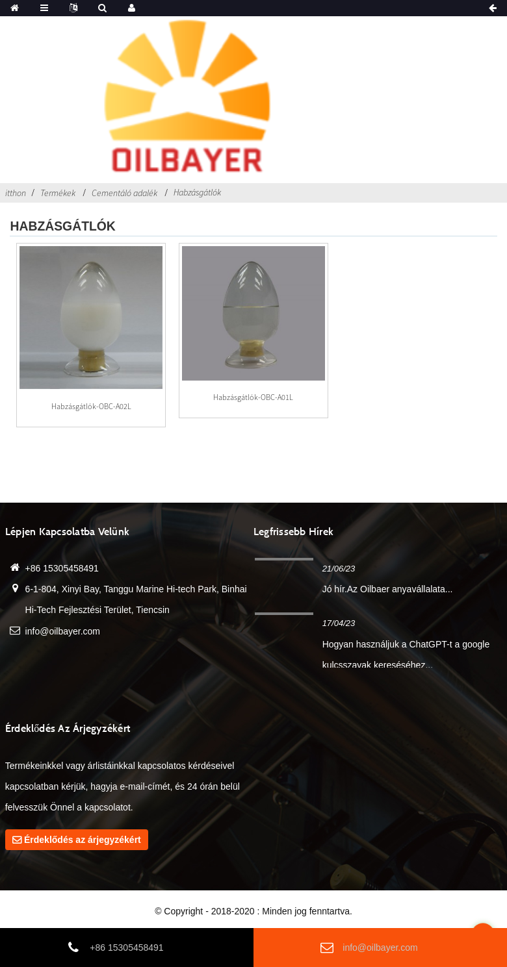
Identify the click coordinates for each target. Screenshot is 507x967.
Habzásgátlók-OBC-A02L (91, 406)
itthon (15, 193)
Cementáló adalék (124, 193)
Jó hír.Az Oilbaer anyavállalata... (387, 589)
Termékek (57, 193)
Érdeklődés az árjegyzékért (82, 840)
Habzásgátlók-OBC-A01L (253, 397)
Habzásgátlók (197, 192)
